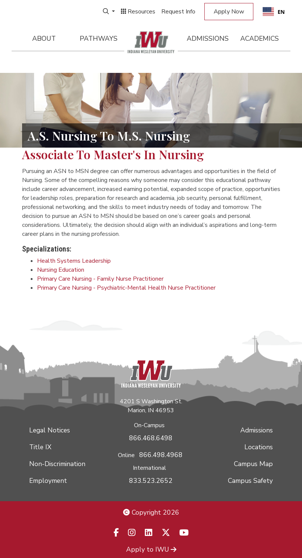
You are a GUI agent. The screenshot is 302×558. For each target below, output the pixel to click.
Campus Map (253, 463)
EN (274, 11)
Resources (138, 11)
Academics (259, 38)
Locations (258, 447)
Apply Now (229, 11)
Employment (48, 480)
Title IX (40, 447)
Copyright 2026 (151, 512)
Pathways (99, 38)
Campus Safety (250, 480)
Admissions (208, 38)
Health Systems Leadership (74, 261)
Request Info (178, 11)
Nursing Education (60, 270)
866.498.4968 (161, 454)
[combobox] (273, 11)
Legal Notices (49, 430)
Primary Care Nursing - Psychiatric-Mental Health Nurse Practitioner (126, 288)
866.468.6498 (151, 438)
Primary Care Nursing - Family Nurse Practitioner (100, 279)
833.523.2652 (151, 480)
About (44, 38)
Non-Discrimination (57, 463)
